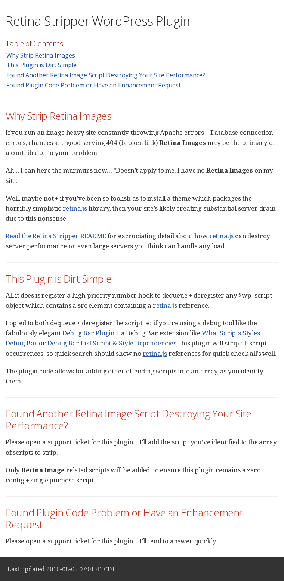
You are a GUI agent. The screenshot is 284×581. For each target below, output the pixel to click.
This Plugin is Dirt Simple (41, 65)
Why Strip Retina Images (40, 55)
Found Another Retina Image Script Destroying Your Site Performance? (105, 75)
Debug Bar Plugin (88, 333)
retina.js (75, 208)
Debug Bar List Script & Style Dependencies (111, 343)
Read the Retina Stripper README (56, 236)
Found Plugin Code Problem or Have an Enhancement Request (93, 85)
